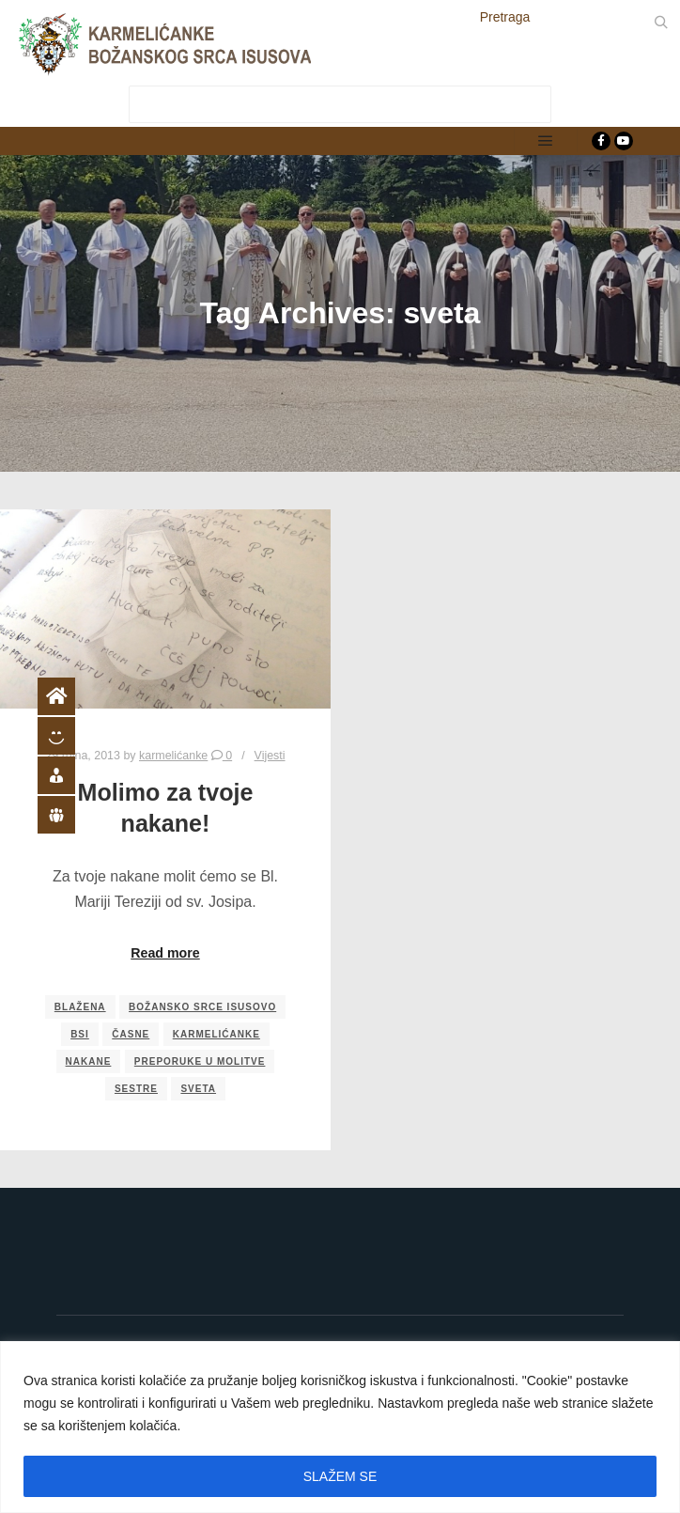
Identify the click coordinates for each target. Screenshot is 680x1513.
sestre (136, 1089)
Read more (165, 952)
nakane (89, 1061)
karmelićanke (216, 1034)
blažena (80, 1007)
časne (130, 1034)
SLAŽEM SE (340, 1476)
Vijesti (270, 755)
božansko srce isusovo (202, 1007)
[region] (340, 1427)
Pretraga (505, 16)
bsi (79, 1034)
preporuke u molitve (200, 1061)
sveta (198, 1089)
